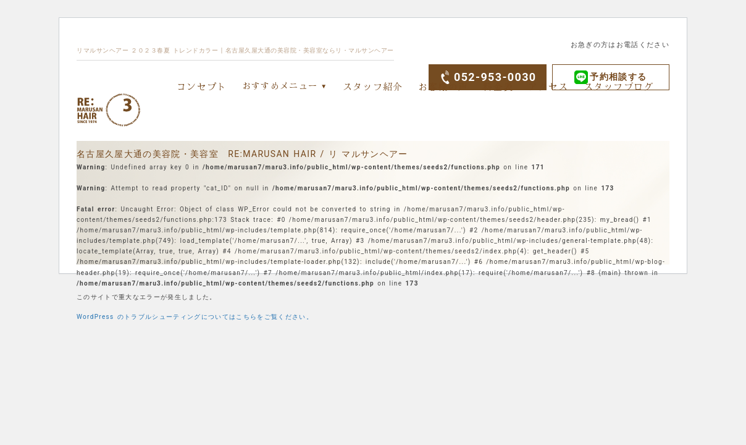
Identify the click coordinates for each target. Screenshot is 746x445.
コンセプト (202, 86)
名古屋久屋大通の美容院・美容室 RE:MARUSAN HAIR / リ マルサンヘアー (242, 154)
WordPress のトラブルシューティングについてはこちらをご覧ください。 (195, 316)
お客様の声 (443, 86)
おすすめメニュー (280, 85)
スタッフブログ (619, 86)
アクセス (548, 86)
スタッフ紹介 (373, 86)
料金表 (498, 86)
